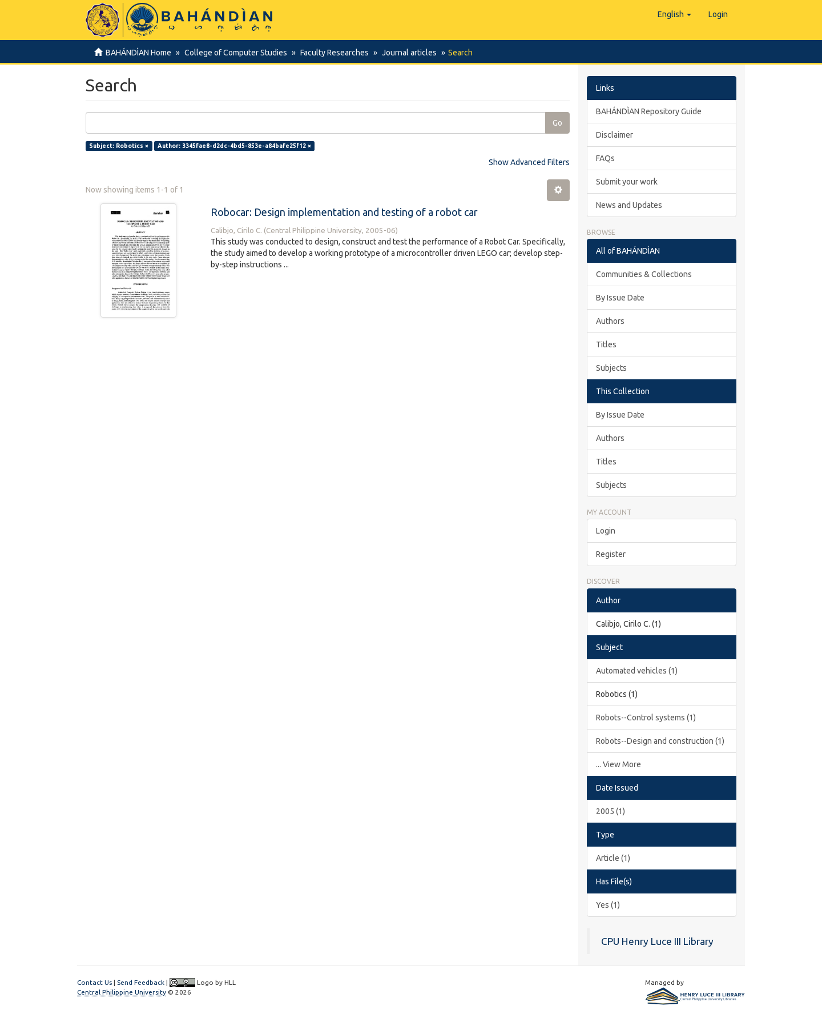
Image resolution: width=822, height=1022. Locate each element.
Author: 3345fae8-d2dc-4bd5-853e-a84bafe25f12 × (234, 145)
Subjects (611, 367)
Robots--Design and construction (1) (660, 741)
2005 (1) (610, 811)
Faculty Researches (331, 52)
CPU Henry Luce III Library (657, 941)
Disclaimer (614, 134)
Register (611, 554)
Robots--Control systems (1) (646, 717)
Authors (610, 321)
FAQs (605, 158)
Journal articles (404, 52)
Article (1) (613, 858)
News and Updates (629, 205)
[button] (674, 14)
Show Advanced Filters (529, 162)
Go (557, 122)
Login (605, 530)
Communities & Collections (644, 274)
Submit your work (627, 181)
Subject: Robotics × (118, 145)
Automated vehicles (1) (637, 670)
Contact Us (94, 982)
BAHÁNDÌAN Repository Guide (649, 111)
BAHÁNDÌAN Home (138, 52)
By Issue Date (620, 297)
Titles (606, 344)
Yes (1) (608, 904)
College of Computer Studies (234, 52)
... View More (618, 764)
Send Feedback (140, 982)
